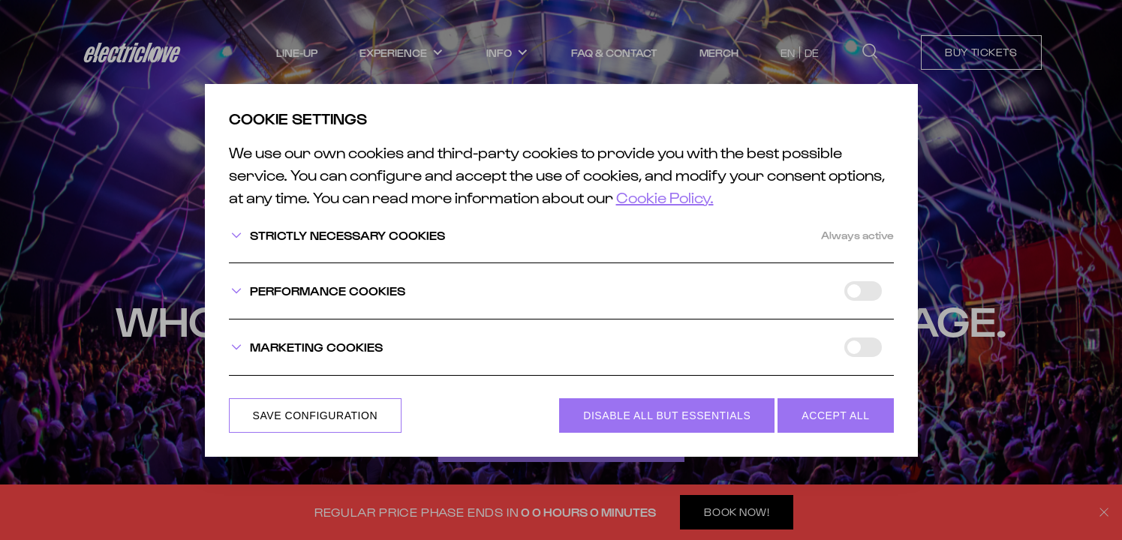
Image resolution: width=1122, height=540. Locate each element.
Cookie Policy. (665, 197)
